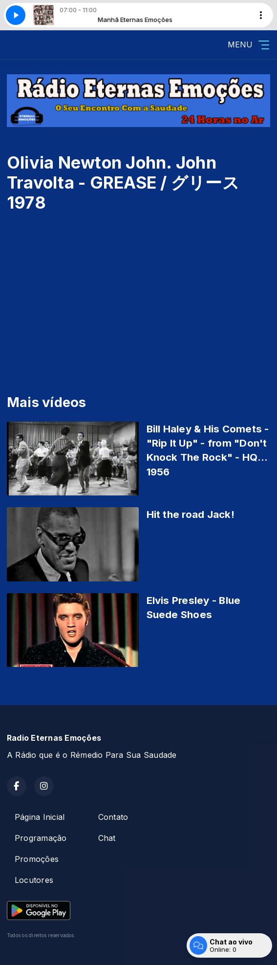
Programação (41, 838)
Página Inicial (39, 817)
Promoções (37, 859)
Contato (113, 817)
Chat (107, 838)
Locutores (34, 880)
